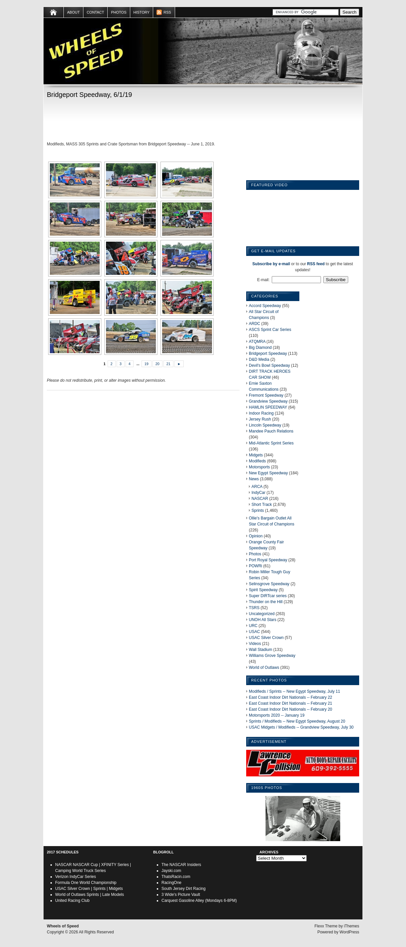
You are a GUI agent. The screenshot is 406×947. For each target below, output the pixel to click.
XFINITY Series (115, 864)
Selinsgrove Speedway (269, 584)
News (254, 479)
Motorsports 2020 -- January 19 (276, 715)
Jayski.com (171, 870)
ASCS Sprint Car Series (270, 329)
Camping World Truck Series (80, 870)
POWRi (255, 566)
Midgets (256, 455)
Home (54, 12)
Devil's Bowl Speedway (269, 365)
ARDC (254, 323)
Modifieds (257, 461)
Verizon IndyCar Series (75, 876)
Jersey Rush (260, 419)
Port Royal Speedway (268, 560)
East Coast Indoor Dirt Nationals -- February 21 (290, 703)
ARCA (257, 486)
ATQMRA (257, 341)
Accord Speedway (265, 305)
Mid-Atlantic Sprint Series (271, 443)
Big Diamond (260, 347)
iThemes (351, 926)
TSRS (254, 607)
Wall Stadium (260, 649)
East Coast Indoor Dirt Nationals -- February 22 (290, 697)
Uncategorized (261, 613)
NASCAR (260, 498)
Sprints (258, 510)
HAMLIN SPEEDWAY (268, 407)
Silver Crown (78, 888)
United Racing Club (72, 900)
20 (157, 364)
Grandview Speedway (268, 401)
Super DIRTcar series (268, 595)
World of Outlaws (264, 667)
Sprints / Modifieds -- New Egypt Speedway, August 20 (297, 721)
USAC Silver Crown (266, 637)
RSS (167, 12)
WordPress (349, 932)
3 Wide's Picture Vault (180, 894)
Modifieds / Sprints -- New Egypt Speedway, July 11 (294, 691)
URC (253, 625)
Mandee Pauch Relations (271, 431)
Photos (118, 12)
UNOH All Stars (262, 619)
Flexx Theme (326, 926)
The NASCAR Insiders (181, 864)
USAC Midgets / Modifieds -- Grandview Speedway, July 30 (301, 727)
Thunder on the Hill (265, 601)
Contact (95, 12)
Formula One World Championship (86, 882)
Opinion (255, 536)
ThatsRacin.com (175, 876)
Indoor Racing (261, 413)
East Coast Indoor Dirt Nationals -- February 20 (290, 709)
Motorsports (259, 467)
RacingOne (171, 882)
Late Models (113, 894)
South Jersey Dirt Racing (183, 888)
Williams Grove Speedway (272, 655)
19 (147, 364)
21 (168, 364)
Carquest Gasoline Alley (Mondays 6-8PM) (199, 900)
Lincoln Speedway (265, 425)
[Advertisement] (143, 121)
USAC (254, 631)
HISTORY (142, 12)
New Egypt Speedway (268, 473)
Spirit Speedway (263, 590)
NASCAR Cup (85, 864)
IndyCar (258, 492)
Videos (255, 643)
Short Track (262, 504)
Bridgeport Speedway (268, 353)
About (73, 12)
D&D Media (259, 359)
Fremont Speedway (266, 395)
